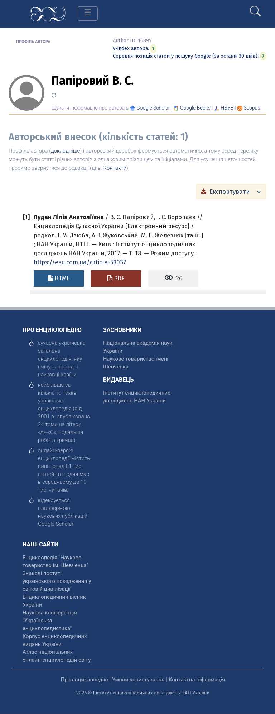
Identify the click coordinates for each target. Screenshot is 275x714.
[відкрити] (56, 524)
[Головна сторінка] (47, 13)
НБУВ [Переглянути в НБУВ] (227, 108)
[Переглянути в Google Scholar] (153, 108)
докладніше (65, 151)
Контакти (115, 168)
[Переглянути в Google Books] (195, 108)
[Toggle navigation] (88, 13)
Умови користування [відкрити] (138, 679)
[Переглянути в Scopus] (252, 108)
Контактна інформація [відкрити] (197, 679)
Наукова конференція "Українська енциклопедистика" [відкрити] (50, 620)
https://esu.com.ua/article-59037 (80, 262)
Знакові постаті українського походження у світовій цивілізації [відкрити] (57, 581)
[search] (255, 8)
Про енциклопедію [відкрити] (84, 679)
